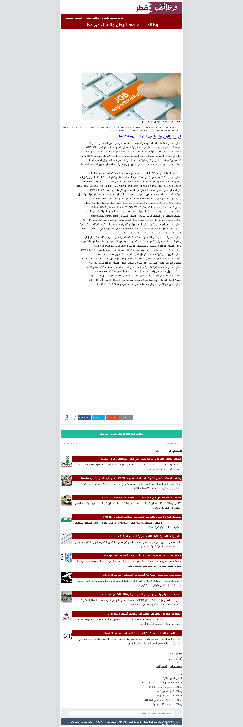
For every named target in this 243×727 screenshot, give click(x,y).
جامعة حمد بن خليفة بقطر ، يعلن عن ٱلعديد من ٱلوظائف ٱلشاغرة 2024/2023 (139, 555)
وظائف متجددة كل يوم (113, 18)
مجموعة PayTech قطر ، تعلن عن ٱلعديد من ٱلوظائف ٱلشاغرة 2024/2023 (142, 517)
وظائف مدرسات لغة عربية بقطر (166, 704)
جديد (179, 674)
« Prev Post (70, 443)
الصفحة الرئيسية (74, 18)
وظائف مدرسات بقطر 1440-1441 (165, 696)
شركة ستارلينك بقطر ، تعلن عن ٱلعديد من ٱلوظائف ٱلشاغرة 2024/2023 (142, 575)
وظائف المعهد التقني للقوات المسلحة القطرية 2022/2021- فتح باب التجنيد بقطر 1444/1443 (131, 478)
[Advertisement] (121, 51)
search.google (175, 653)
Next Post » (172, 443)
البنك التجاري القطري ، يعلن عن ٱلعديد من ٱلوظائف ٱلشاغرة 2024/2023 (142, 633)
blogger (178, 662)
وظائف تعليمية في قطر (169, 691)
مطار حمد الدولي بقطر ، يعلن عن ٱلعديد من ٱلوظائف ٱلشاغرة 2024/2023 (141, 594)
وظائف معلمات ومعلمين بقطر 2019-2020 (161, 683)
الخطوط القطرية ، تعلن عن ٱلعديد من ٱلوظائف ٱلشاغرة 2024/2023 (144, 614)
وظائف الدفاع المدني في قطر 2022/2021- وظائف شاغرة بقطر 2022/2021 (141, 497)
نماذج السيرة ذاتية (172, 678)
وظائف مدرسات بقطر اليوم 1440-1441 (162, 700)
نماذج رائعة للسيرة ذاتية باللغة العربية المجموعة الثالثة (149, 536)
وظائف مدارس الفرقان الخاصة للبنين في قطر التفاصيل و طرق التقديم (141, 459)
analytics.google (174, 659)
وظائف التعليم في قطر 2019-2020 (164, 687)
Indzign (176, 724)
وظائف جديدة (92, 18)
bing (180, 656)
